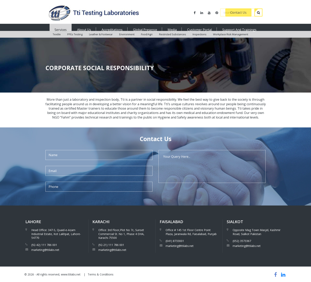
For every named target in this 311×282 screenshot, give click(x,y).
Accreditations (112, 30)
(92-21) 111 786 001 (111, 245)
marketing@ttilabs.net (45, 250)
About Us (84, 30)
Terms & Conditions (100, 274)
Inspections (199, 39)
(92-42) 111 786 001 (44, 245)
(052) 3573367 (242, 241)
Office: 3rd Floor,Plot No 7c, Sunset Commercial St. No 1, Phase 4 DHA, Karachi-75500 (121, 234)
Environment (126, 39)
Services (61, 30)
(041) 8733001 (175, 241)
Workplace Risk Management (230, 39)
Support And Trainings (239, 30)
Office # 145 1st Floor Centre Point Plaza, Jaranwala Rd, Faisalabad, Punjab (191, 232)
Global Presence (145, 30)
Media (172, 30)
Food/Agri (147, 39)
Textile (57, 39)
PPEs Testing (75, 39)
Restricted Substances (172, 39)
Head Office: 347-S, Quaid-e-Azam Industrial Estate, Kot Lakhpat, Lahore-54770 (56, 234)
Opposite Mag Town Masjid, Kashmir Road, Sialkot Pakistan (256, 232)
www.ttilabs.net (71, 274)
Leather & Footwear (101, 39)
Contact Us (238, 12)
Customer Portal (199, 30)
